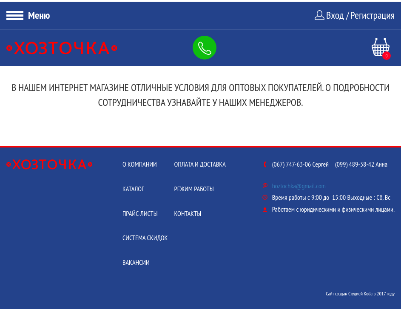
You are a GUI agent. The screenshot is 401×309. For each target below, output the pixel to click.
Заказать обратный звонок (206, 48)
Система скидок (145, 237)
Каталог (133, 188)
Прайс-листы (140, 213)
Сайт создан (336, 293)
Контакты (187, 213)
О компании (139, 164)
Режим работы (193, 188)
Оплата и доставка (199, 164)
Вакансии (136, 262)
